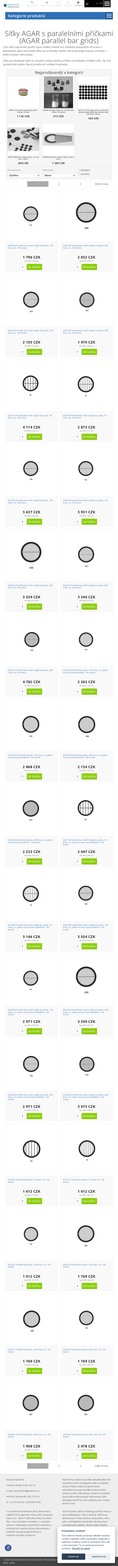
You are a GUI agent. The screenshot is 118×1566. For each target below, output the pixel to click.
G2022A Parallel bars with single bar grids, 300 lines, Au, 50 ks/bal (85, 586)
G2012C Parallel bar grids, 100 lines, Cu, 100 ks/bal (29, 1265)
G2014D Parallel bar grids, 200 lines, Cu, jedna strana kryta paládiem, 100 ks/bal (85, 756)
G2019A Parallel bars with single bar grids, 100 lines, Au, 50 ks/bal (30, 501)
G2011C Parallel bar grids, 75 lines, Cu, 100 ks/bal (83, 1180)
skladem (85, 170)
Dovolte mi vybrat (81, 1548)
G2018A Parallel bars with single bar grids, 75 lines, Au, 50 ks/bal (85, 416)
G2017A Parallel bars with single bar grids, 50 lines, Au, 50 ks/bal (30, 416)
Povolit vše (73, 1556)
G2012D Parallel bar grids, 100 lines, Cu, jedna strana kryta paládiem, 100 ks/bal (85, 671)
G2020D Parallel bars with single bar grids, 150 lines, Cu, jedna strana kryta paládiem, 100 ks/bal (30, 1012)
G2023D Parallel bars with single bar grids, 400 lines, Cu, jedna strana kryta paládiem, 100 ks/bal (85, 1097)
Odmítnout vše (99, 1556)
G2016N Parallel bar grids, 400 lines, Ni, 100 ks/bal (84, 1435)
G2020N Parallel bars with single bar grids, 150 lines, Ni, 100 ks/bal (30, 246)
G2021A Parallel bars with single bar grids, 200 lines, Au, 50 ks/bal (30, 586)
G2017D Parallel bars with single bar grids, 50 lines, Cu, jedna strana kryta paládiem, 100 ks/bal (85, 842)
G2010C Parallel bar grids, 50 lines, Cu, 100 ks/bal (29, 1180)
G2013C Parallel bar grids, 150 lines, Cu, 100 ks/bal (84, 1265)
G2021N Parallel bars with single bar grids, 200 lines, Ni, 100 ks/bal (85, 246)
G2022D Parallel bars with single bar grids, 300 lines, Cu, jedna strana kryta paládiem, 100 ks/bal (30, 1097)
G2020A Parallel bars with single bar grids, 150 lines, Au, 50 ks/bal (85, 501)
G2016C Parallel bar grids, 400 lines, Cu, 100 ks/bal (29, 1435)
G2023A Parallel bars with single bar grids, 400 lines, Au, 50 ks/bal (30, 671)
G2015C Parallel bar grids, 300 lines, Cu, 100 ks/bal (84, 1350)
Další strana (101, 184)
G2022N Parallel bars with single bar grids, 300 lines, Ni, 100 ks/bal (30, 331)
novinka (85, 174)
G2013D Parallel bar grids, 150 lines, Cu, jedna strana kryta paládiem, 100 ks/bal (30, 756)
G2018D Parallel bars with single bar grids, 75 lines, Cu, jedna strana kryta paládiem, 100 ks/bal (30, 927)
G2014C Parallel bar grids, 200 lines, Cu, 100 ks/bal (29, 1350)
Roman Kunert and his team (28, 1560)
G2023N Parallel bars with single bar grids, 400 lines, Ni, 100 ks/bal (85, 331)
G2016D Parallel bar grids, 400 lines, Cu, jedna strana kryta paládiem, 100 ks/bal (30, 841)
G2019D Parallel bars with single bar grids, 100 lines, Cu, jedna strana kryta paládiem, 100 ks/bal (85, 927)
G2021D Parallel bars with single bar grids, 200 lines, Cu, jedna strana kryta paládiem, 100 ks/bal (85, 1012)
